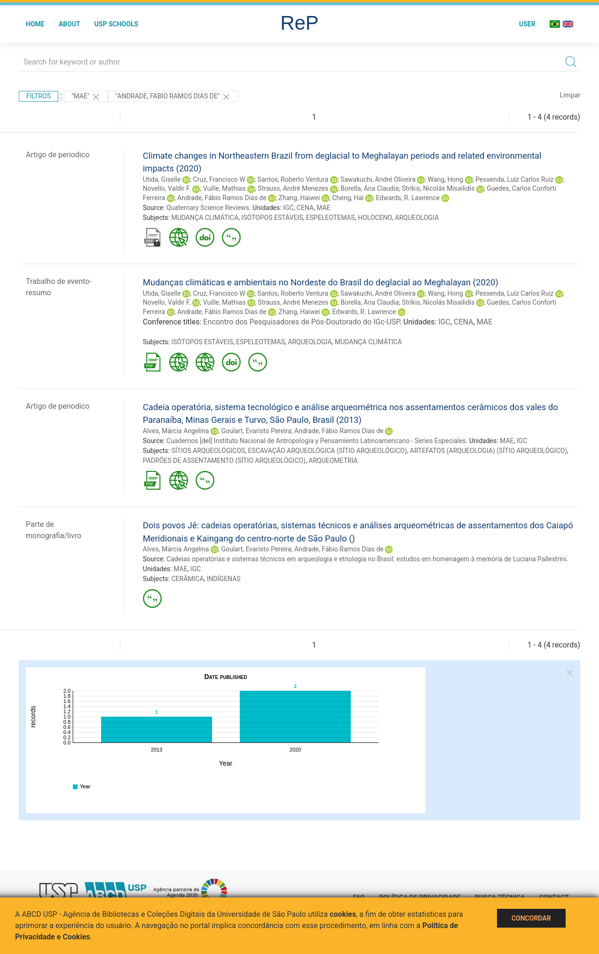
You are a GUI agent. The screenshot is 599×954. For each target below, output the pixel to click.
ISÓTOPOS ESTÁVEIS (272, 217)
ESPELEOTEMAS (330, 217)
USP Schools (117, 24)
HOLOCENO (375, 217)
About (69, 24)
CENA (305, 207)
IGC (288, 207)
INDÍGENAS (224, 578)
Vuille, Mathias (224, 188)
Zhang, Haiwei (299, 198)
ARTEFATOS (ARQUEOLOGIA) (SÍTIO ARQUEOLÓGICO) (488, 450)
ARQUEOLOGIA (417, 217)
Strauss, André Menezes (293, 188)
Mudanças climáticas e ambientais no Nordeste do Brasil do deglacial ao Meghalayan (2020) (320, 282)
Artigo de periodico (57, 154)
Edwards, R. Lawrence (408, 198)
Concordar (531, 918)
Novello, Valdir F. (167, 188)
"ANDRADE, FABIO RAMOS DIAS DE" (173, 97)
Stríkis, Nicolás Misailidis (438, 188)
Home (35, 24)
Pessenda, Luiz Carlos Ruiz (514, 179)
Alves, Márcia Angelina (176, 431)
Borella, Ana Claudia (369, 188)
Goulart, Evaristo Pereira (256, 431)
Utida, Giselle (162, 179)
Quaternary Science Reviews (207, 207)
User (527, 24)
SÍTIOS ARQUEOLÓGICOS (208, 450)
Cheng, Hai (347, 198)
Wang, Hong (445, 179)
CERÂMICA (187, 578)
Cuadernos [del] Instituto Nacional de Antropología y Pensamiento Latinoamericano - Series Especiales (316, 441)
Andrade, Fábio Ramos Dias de (222, 198)
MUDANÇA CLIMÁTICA (204, 217)
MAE (323, 207)
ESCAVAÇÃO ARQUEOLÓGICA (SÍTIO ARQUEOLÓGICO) (327, 450)
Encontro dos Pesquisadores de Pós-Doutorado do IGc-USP (301, 321)
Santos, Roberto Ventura (293, 179)
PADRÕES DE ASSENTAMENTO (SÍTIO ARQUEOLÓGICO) (224, 460)
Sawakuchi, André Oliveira (378, 179)
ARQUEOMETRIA (332, 460)
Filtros (38, 96)
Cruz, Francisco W (219, 179)
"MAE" (86, 97)
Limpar (570, 95)
